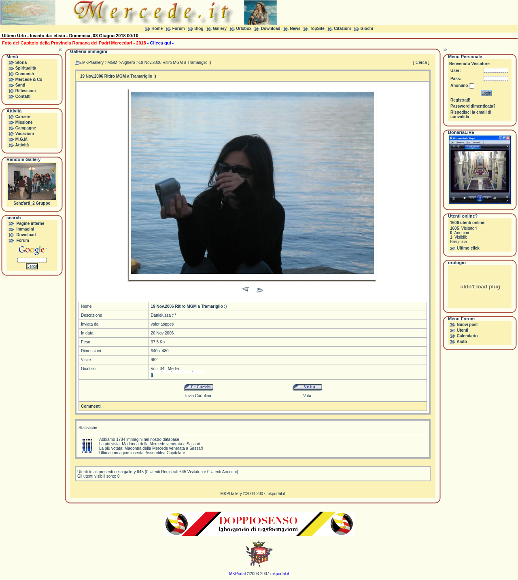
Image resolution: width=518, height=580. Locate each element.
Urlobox (244, 28)
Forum (178, 28)
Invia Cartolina (198, 396)
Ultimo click (468, 248)
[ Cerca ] (421, 62)
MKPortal (237, 574)
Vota (307, 396)
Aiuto (461, 341)
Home (157, 28)
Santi (20, 85)
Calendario (467, 336)
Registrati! (460, 100)
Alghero (128, 62)
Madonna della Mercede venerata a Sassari (161, 444)
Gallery (220, 28)
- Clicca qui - (160, 42)
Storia (21, 62)
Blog (198, 28)
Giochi (367, 28)
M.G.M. (22, 139)
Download (270, 28)
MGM (112, 62)
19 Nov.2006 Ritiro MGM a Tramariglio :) (175, 62)
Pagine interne (31, 223)
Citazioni (342, 28)
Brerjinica (458, 241)
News (295, 28)
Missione (24, 122)
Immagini (25, 229)
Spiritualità (25, 68)
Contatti (23, 96)
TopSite (317, 28)
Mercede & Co (28, 79)
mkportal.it (275, 493)
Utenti (462, 330)
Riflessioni (25, 91)
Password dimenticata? (473, 106)
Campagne (25, 128)
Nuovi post (467, 324)
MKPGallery (93, 62)
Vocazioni (24, 133)
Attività (22, 145)
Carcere (22, 116)
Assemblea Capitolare (165, 453)
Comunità (24, 74)
